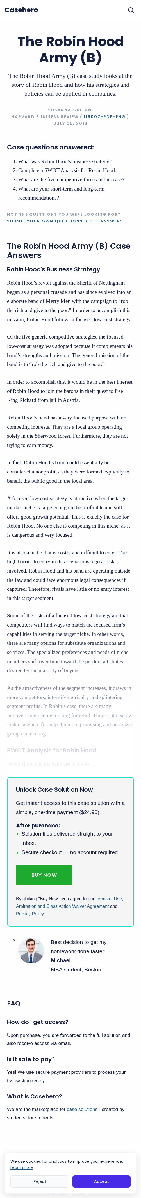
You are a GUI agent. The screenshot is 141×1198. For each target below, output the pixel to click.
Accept (101, 1181)
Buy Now (44, 874)
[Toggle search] (131, 10)
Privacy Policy (30, 913)
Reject (39, 1181)
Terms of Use (108, 898)
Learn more (21, 1167)
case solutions (82, 1109)
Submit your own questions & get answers (65, 221)
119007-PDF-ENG (105, 116)
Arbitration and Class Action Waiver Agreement (62, 906)
